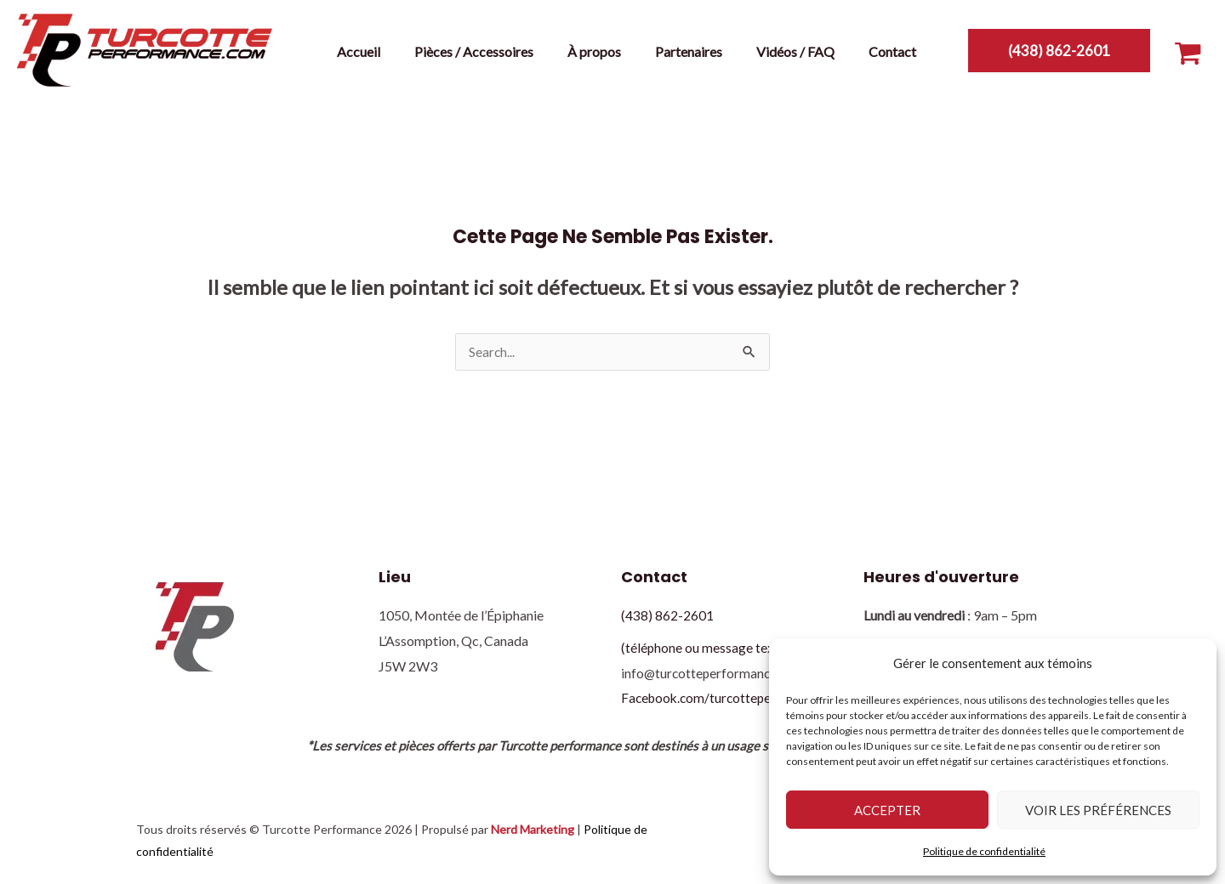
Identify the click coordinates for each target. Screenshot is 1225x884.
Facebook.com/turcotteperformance (729, 698)
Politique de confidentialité (984, 851)
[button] (1059, 50)
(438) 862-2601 (667, 616)
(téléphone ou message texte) (706, 648)
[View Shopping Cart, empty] (1187, 49)
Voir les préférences (1098, 810)
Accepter (887, 810)
